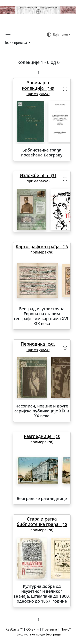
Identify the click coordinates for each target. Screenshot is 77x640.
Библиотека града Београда (38, 634)
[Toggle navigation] (8, 34)
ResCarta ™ (14, 629)
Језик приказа (16, 42)
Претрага (49, 629)
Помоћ (66, 629)
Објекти (32, 629)
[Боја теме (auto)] (59, 34)
